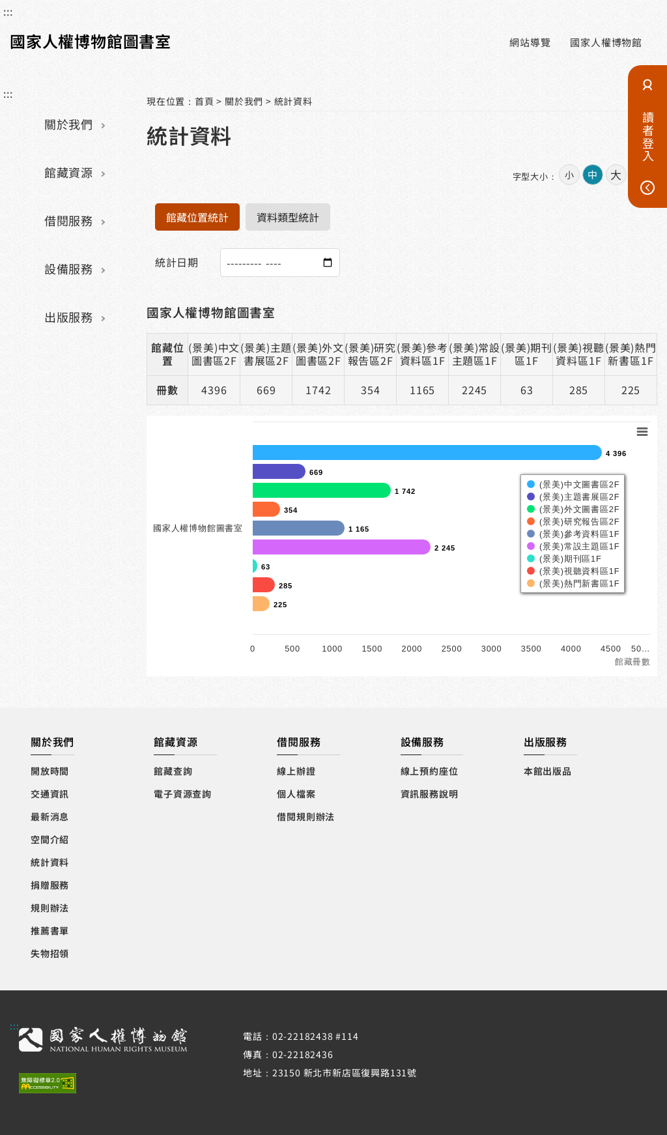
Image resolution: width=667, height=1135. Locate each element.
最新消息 (50, 816)
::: (7, 11)
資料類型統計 (288, 217)
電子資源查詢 (183, 793)
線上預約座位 (430, 770)
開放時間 (50, 770)
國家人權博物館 (606, 42)
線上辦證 (296, 770)
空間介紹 (50, 839)
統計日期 (177, 262)
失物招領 (50, 953)
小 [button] (569, 174)
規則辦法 (50, 907)
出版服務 (68, 316)
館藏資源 (68, 172)
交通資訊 (50, 793)
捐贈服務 (50, 884)
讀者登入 (648, 136)
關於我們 (68, 123)
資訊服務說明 (430, 793)
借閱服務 (68, 220)
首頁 (204, 101)
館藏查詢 (173, 770)
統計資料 (293, 101)
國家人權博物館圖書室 (90, 41)
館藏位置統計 (197, 217)
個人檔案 (296, 793)
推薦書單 (50, 930)
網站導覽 (529, 42)
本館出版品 (548, 770)
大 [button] (615, 174)
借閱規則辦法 (306, 816)
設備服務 (68, 268)
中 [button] (592, 174)
